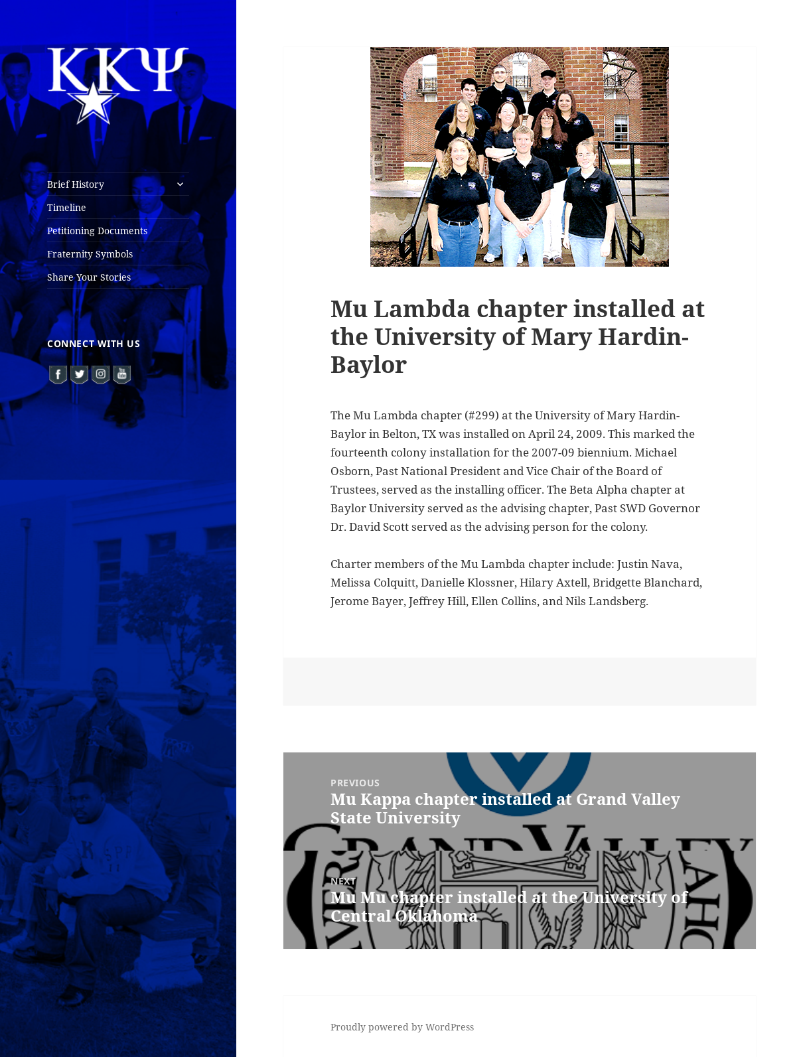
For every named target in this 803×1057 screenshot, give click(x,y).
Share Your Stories (89, 277)
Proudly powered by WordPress (402, 1027)
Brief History (75, 184)
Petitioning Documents (97, 230)
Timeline (66, 207)
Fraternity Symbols (90, 253)
